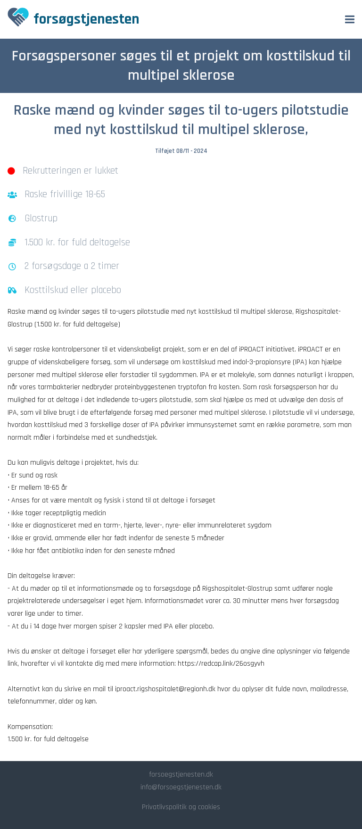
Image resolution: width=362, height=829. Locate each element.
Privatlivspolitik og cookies (181, 807)
